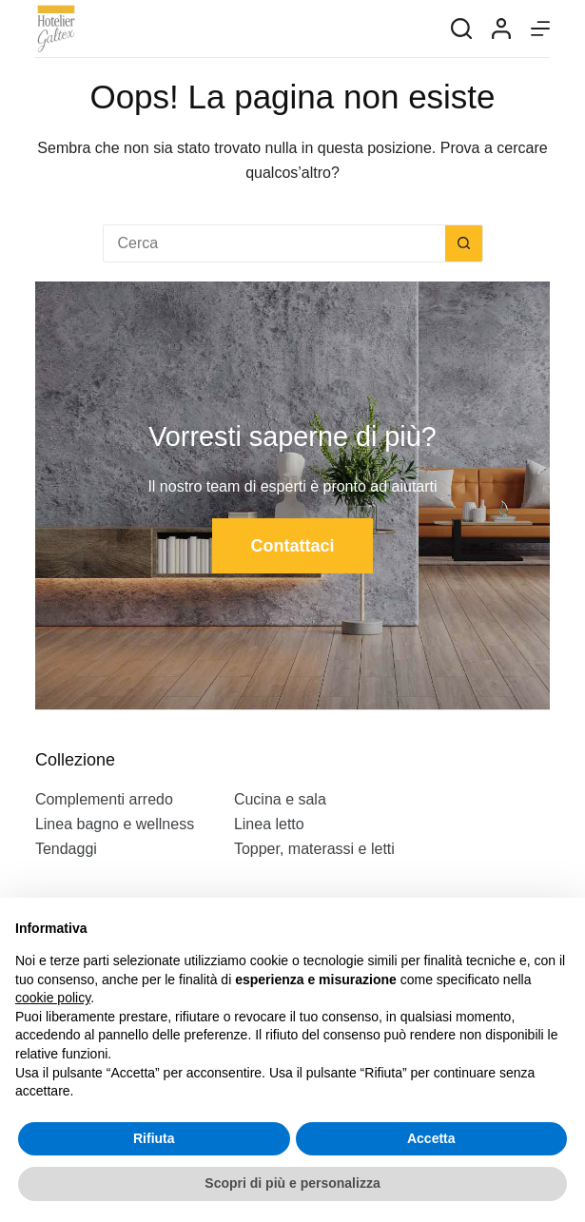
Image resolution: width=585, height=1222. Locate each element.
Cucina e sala (280, 799)
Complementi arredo (104, 799)
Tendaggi (66, 849)
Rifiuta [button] (154, 1138)
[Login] (501, 28)
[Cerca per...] (274, 243)
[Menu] (540, 28)
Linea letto (269, 824)
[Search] (461, 28)
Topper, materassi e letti (314, 849)
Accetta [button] (431, 1138)
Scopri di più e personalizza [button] (292, 1183)
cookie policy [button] (52, 997)
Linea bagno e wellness (114, 824)
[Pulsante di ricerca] (464, 243)
